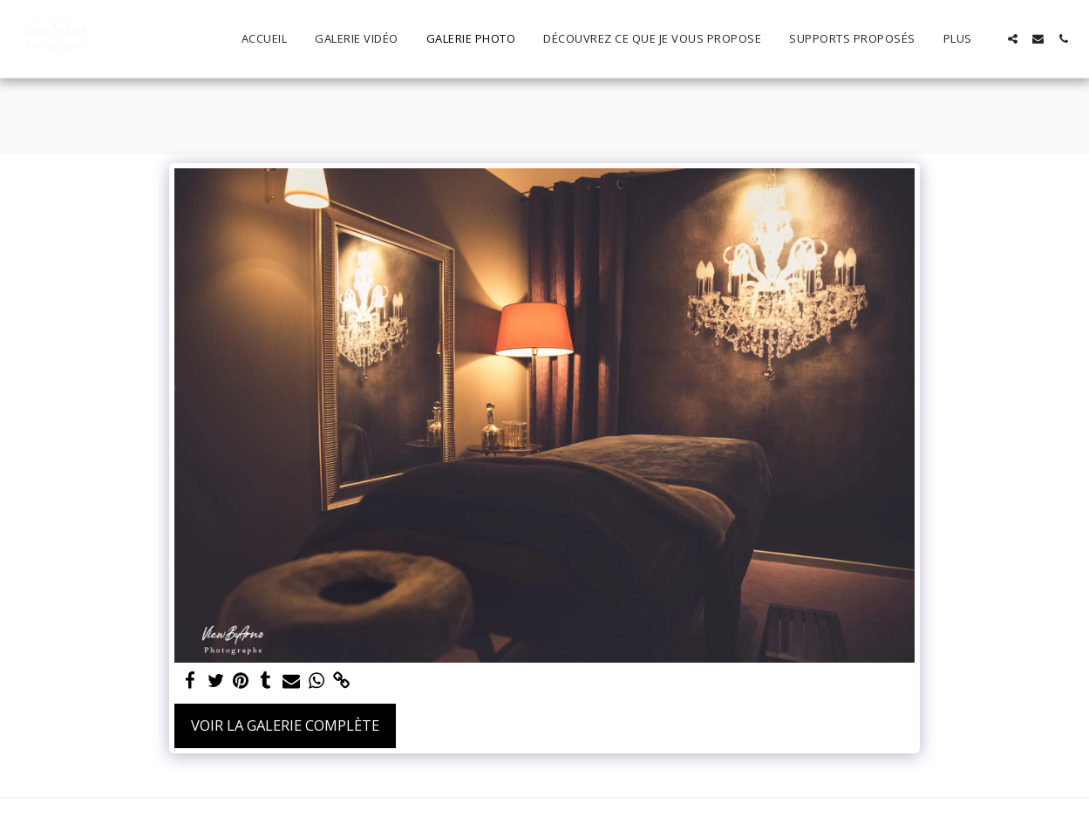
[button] (1012, 38)
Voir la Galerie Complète (285, 725)
